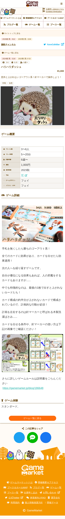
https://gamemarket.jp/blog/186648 (23, 391)
